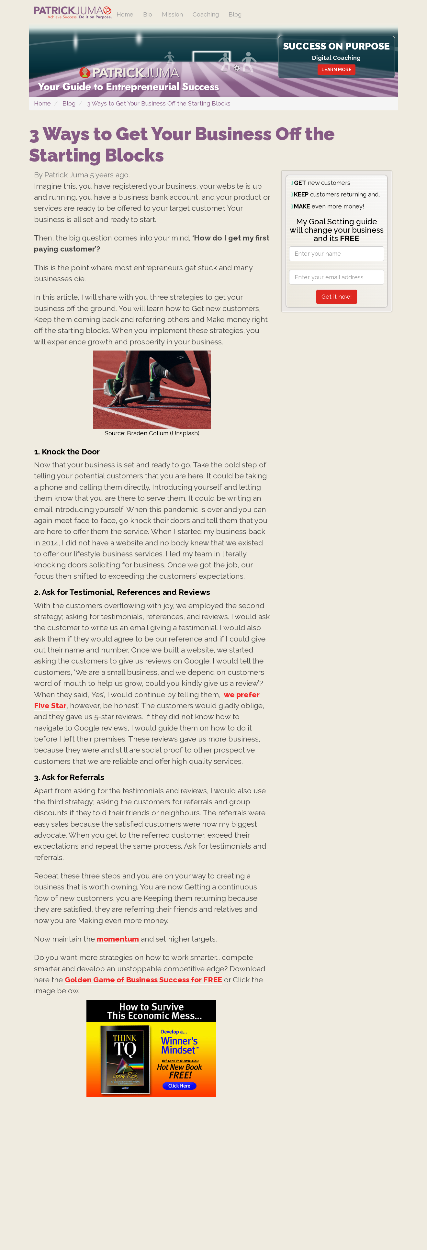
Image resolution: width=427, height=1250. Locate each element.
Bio (149, 14)
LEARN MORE (332, 70)
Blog (242, 14)
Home (126, 14)
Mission (175, 14)
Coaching (211, 14)
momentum (125, 1061)
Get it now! (336, 313)
